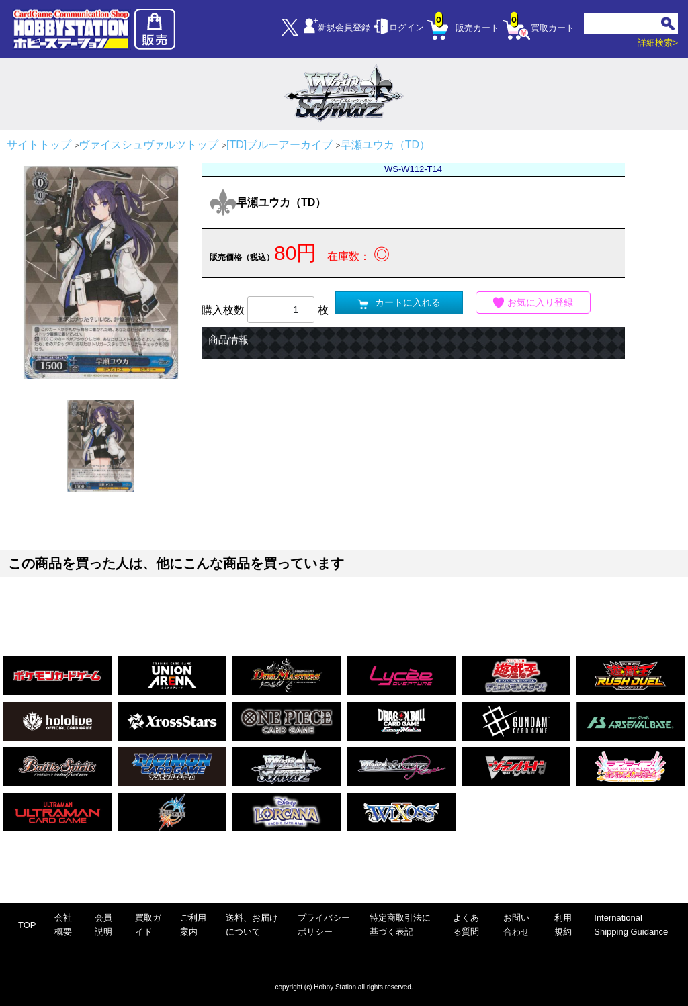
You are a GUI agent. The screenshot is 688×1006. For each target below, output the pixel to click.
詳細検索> (658, 43)
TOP (27, 925)
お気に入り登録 (533, 302)
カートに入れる (399, 302)
